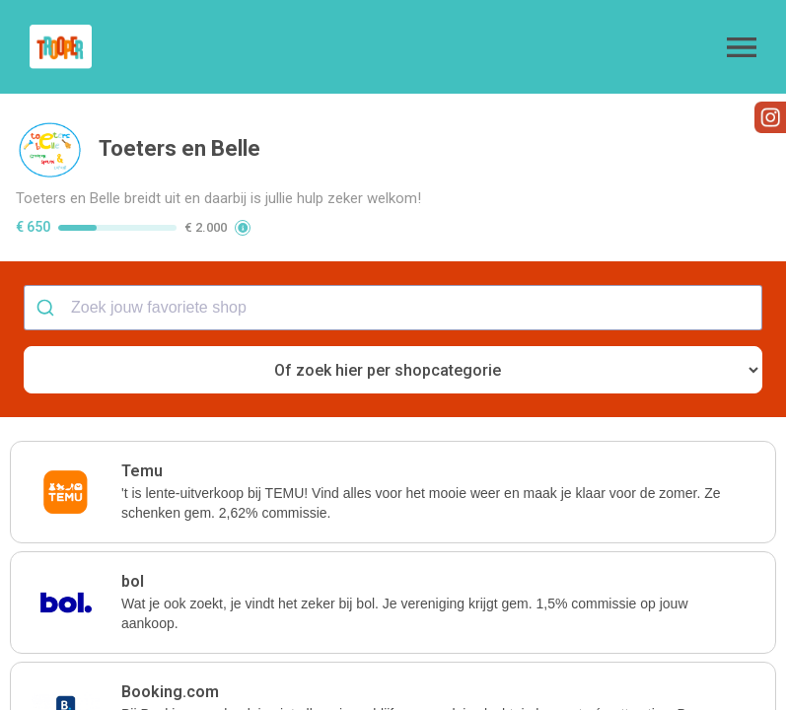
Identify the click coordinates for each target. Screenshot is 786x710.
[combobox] (393, 307)
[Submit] (48, 307)
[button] (741, 47)
